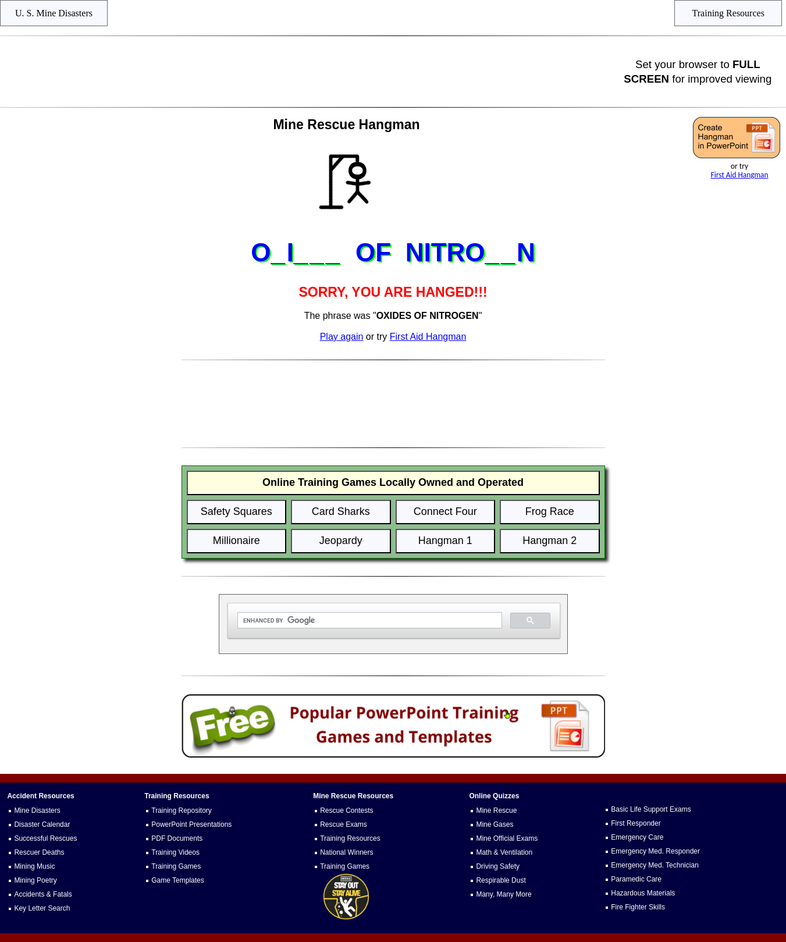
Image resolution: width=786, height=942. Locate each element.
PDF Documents (176, 838)
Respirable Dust (500, 880)
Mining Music (34, 866)
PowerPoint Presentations (191, 824)
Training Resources (350, 838)
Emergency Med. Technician (655, 865)
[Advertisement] (312, 71)
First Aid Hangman (740, 175)
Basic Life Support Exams (651, 809)
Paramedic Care (636, 879)
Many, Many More (503, 894)
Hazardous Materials (643, 893)
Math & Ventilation (504, 852)
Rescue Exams (343, 824)
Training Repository (181, 810)
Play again (342, 337)
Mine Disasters (37, 810)
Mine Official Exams (507, 838)
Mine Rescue (496, 810)
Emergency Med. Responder (655, 851)
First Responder (635, 823)
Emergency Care (637, 837)
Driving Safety (498, 866)
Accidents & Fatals (43, 894)
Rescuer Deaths (39, 852)
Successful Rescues (45, 838)
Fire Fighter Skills (638, 907)
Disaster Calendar (42, 824)
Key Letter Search (42, 908)
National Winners (346, 852)
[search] (368, 620)
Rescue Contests (346, 810)
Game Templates (177, 880)
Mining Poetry (35, 880)
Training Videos (175, 852)
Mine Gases (494, 824)
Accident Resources (40, 796)
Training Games (176, 866)
